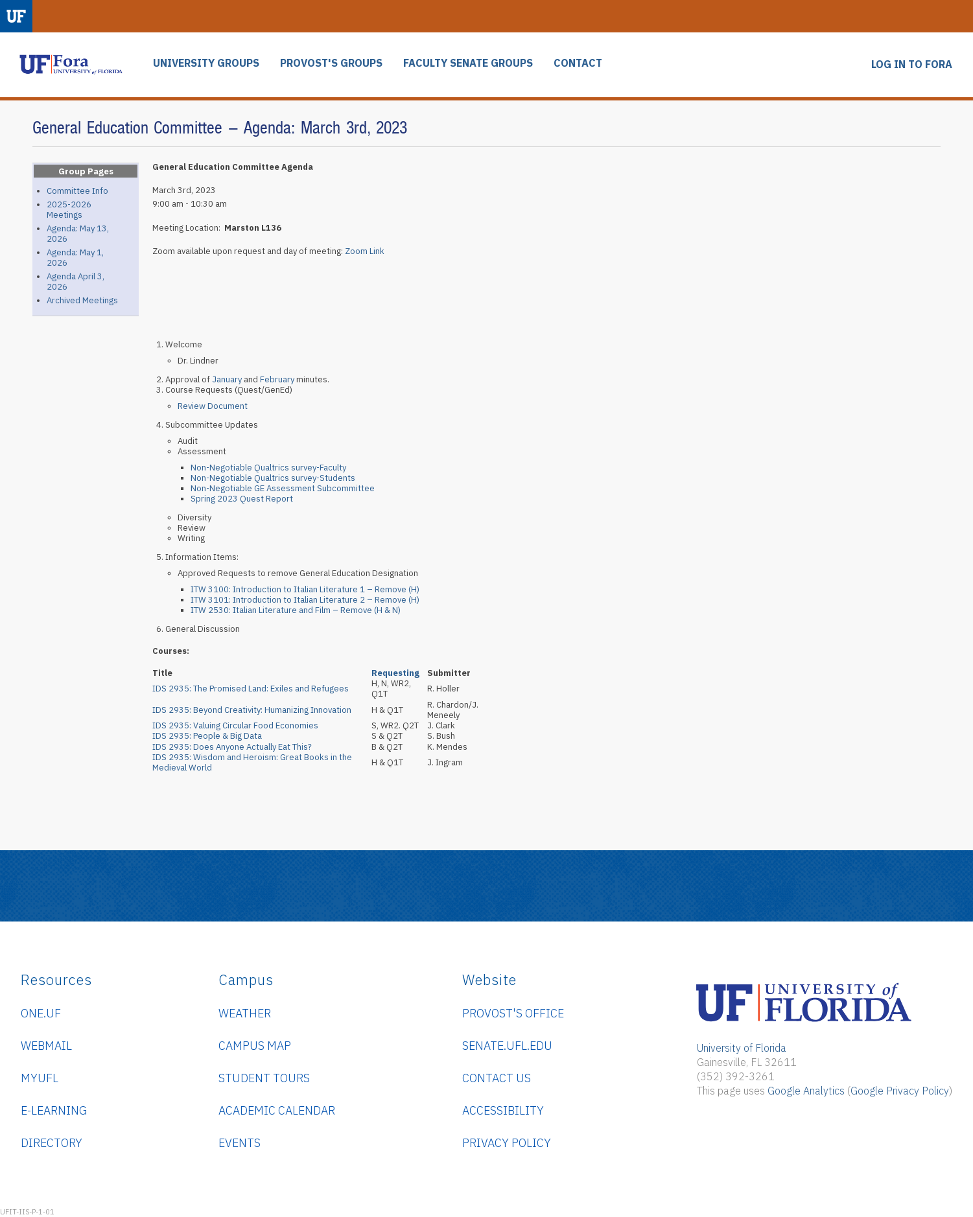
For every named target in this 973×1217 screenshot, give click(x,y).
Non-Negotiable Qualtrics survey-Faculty (268, 467)
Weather (244, 1013)
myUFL (39, 1078)
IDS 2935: (250, 688)
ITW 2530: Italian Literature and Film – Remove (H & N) (296, 610)
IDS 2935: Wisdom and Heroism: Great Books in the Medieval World (252, 762)
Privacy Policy (506, 1142)
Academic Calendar (276, 1110)
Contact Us (496, 1078)
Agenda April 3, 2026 (75, 281)
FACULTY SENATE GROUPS (468, 63)
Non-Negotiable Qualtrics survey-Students (273, 477)
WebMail (46, 1045)
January (227, 379)
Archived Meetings (82, 300)
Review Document (213, 405)
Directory (51, 1142)
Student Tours (264, 1078)
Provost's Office (513, 1013)
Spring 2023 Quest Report (242, 498)
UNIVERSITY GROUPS (206, 63)
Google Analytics (806, 1090)
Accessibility (503, 1110)
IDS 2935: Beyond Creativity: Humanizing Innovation (251, 709)
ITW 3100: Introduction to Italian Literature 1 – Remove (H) (305, 589)
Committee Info (77, 190)
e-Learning (54, 1110)
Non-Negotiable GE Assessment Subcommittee (283, 488)
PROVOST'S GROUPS (331, 63)
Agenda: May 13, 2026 (78, 233)
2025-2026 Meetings (69, 209)
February (278, 379)
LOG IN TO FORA (911, 64)
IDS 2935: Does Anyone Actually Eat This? (232, 746)
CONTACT (578, 63)
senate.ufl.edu (507, 1045)
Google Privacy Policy (899, 1090)
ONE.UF (41, 1013)
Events (239, 1142)
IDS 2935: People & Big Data (207, 735)
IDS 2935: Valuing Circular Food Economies (235, 725)
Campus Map (254, 1045)
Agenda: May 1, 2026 (75, 257)
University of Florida (741, 1047)
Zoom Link (364, 251)
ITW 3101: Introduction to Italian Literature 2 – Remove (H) (305, 599)
